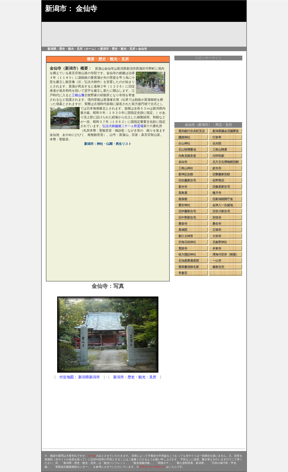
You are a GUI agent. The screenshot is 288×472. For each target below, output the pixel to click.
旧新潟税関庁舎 (222, 199)
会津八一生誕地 (222, 205)
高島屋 (182, 192)
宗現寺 (216, 217)
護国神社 (184, 137)
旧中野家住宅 (187, 217)
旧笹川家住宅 (221, 211)
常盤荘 (182, 273)
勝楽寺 (182, 223)
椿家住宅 (218, 267)
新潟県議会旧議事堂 (225, 131)
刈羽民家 (218, 155)
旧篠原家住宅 (221, 186)
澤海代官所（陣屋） (225, 254)
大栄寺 (216, 236)
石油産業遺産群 (188, 260)
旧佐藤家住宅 (187, 180)
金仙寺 (182, 162)
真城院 (182, 229)
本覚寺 (216, 248)
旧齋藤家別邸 (221, 174)
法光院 (216, 143)
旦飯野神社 (219, 242)
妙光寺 (216, 168)
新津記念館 (185, 174)
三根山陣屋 (219, 149)
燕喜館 (182, 199)
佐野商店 (218, 180)
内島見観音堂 (187, 155)
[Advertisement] (108, 246)
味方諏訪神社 (187, 254)
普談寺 (182, 248)
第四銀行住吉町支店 (191, 131)
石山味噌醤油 (187, 149)
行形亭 (216, 137)
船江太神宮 (185, 236)
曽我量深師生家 (188, 267)
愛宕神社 (184, 205)
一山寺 (216, 260)
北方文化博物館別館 (225, 162)
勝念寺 (216, 223)
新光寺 (182, 186)
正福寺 (216, 229)
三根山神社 (185, 168)
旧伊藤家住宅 (187, 211)
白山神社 (184, 143)
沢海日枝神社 (187, 242)
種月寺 (216, 192)
